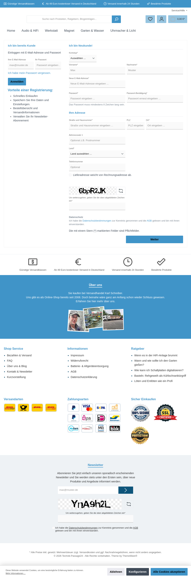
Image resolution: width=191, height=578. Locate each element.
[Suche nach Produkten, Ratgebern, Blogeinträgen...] (97, 20)
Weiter (154, 242)
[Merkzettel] (150, 21)
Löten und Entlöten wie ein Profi (153, 381)
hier (94, 301)
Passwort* (73, 96)
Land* (71, 151)
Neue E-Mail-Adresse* (79, 81)
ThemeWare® (130, 556)
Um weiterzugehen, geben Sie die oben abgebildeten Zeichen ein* (97, 202)
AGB (149, 223)
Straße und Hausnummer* (81, 123)
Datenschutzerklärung (84, 377)
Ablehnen (116, 571)
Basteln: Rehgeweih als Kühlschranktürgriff (160, 375)
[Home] (11, 33)
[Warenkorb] (177, 21)
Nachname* (132, 68)
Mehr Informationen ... (15, 573)
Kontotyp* (73, 56)
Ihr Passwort (40, 62)
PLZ (128, 123)
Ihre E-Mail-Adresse (17, 62)
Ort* (148, 123)
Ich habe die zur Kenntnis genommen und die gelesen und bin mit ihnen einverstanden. (124, 225)
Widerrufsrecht (79, 360)
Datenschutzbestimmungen (97, 223)
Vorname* (73, 68)
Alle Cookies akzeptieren (169, 571)
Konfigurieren (138, 571)
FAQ (9, 360)
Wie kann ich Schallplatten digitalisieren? (158, 370)
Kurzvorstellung (16, 377)
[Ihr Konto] (161, 21)
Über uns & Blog (17, 366)
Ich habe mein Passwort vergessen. (29, 75)
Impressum (77, 355)
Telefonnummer (76, 164)
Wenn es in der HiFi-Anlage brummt (155, 355)
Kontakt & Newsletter (19, 371)
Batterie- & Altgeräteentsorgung (90, 366)
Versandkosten (87, 552)
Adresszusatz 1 (76, 138)
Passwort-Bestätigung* (137, 96)
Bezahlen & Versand (19, 355)
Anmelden (17, 84)
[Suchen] (131, 20)
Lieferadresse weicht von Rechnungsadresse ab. (102, 177)
